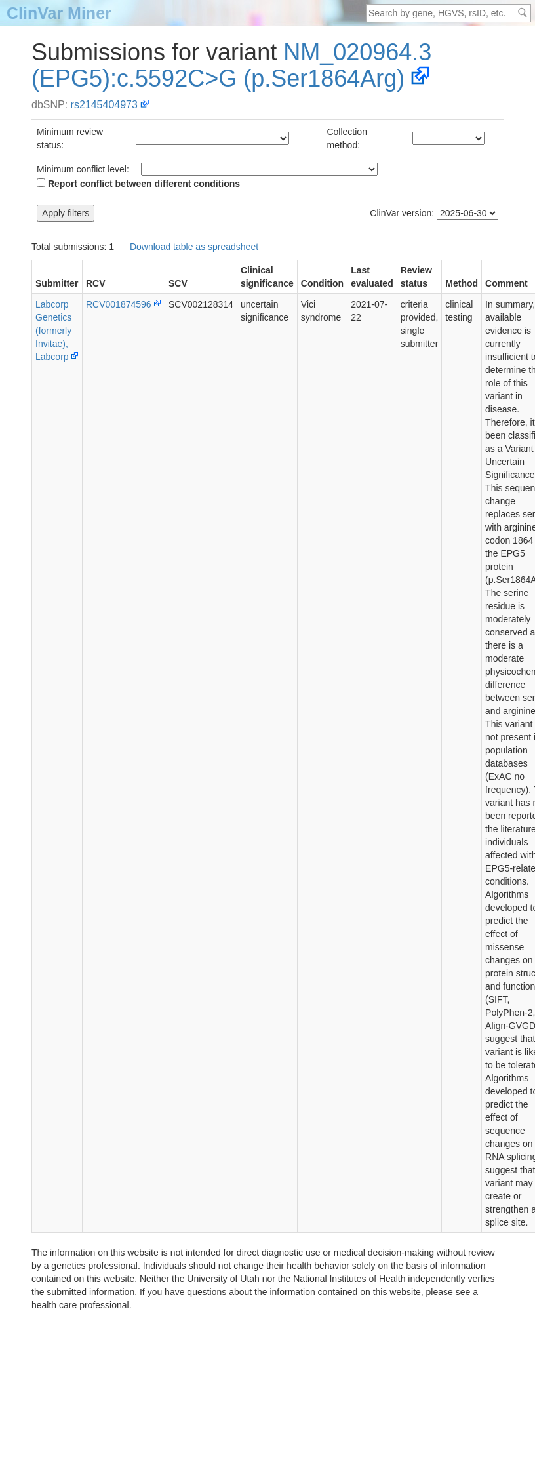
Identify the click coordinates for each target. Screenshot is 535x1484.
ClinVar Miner (59, 13)
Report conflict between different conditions (138, 183)
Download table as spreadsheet (194, 246)
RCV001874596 (118, 304)
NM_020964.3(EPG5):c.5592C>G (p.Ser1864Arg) (231, 65)
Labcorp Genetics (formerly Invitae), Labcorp (53, 330)
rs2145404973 (104, 104)
